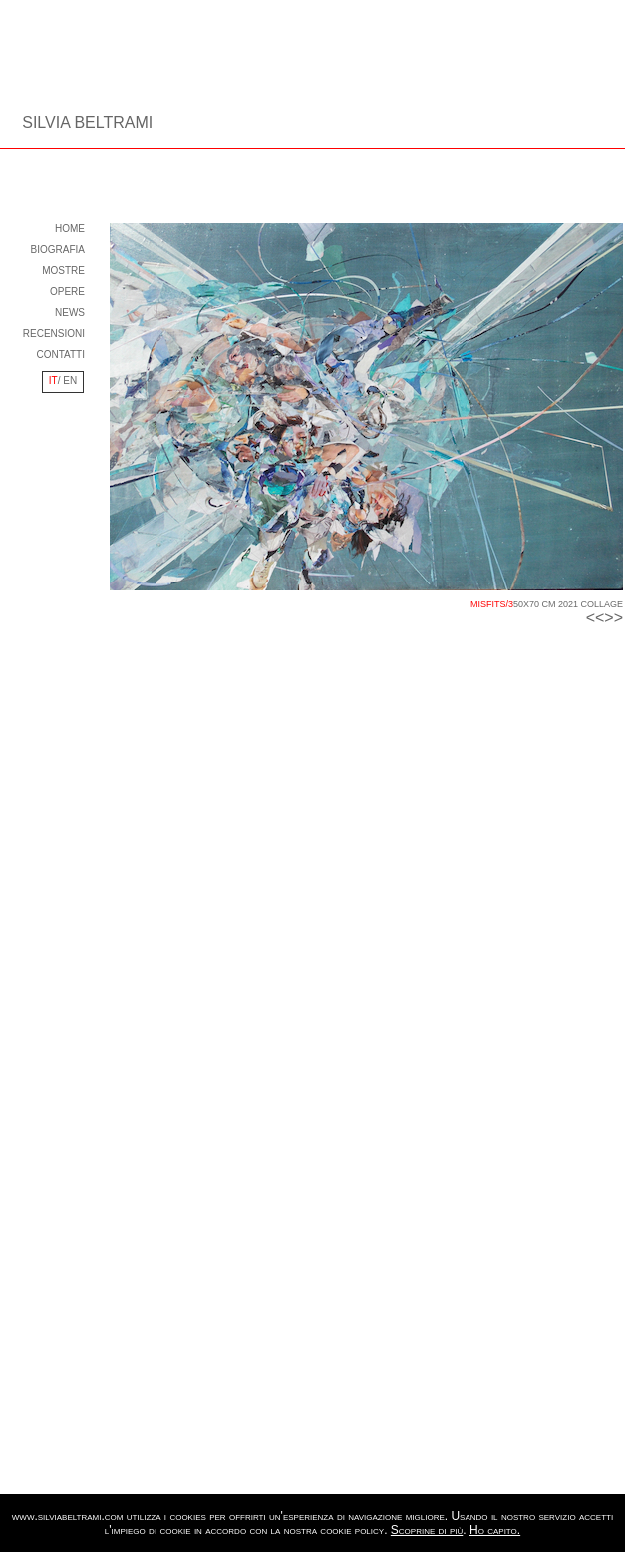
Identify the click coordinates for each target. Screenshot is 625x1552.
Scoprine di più (427, 1530)
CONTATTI (60, 354)
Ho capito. (494, 1530)
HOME (70, 228)
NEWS (70, 312)
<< (595, 617)
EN (69, 380)
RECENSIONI (54, 333)
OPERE (67, 291)
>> (613, 617)
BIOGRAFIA (58, 249)
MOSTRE (63, 270)
